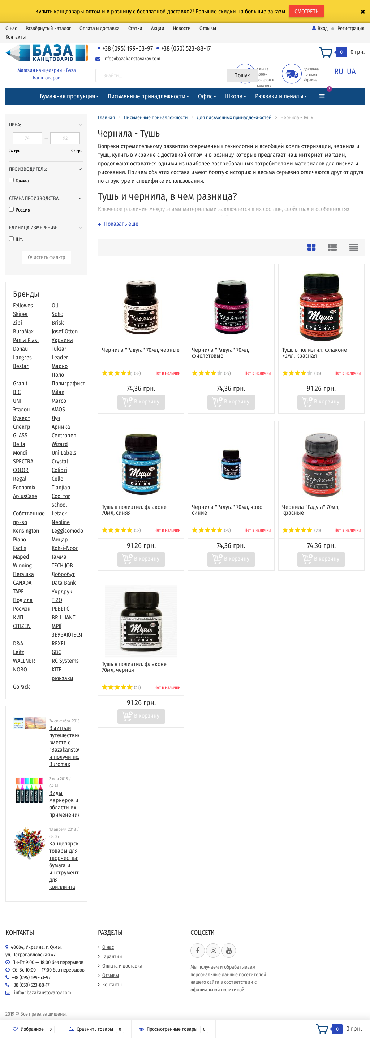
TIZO (57, 600)
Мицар (60, 539)
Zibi (17, 322)
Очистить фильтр (46, 257)
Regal (19, 478)
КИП (18, 617)
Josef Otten (65, 331)
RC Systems (65, 660)
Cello (57, 478)
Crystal (60, 461)
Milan (58, 392)
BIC (17, 392)
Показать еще (118, 223)
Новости (182, 28)
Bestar (21, 366)
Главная (106, 117)
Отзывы (207, 28)
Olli (56, 305)
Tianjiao (61, 487)
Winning (22, 565)
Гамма (19, 181)
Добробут (63, 574)
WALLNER (24, 660)
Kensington (26, 530)
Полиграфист (68, 383)
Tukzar (59, 348)
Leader (60, 357)
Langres (22, 357)
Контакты (15, 37)
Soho (57, 314)
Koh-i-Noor (65, 548)
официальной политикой (217, 990)
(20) (301, 530)
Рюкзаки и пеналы (279, 96)
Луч (56, 418)
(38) (121, 373)
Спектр (21, 426)
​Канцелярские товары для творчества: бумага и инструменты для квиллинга (67, 865)
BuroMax (23, 331)
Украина (62, 340)
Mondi (20, 452)
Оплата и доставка (99, 28)
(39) (211, 373)
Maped (21, 556)
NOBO (20, 669)
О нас (11, 28)
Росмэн (22, 608)
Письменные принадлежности (146, 96)
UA (351, 71)
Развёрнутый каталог (48, 28)
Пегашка (23, 574)
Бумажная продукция (67, 96)
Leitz (18, 652)
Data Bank (64, 582)
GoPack (21, 686)
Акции (157, 28)
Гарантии (112, 956)
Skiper (20, 314)
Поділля (23, 600)
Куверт (21, 418)
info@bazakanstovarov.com (131, 59)
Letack (59, 513)
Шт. (16, 239)
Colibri (59, 470)
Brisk (58, 322)
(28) (121, 530)
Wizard (60, 444)
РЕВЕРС (60, 608)
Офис (205, 96)
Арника (61, 426)
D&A (18, 643)
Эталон (21, 409)
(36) (301, 373)
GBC (56, 652)
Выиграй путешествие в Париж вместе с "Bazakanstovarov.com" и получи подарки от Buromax (76, 746)
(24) (121, 687)
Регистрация (351, 28)
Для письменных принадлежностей (234, 117)
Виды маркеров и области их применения (65, 804)
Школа (233, 96)
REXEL (59, 643)
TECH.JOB (62, 565)
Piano (19, 539)
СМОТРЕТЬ (306, 11)
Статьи (135, 28)
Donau (20, 348)
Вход (320, 28)
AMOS (58, 409)
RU (338, 71)
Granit (20, 383)
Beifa (19, 444)
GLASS (20, 435)
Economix (24, 487)
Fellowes (23, 305)
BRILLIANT (63, 617)
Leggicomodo (67, 530)
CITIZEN (22, 626)
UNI (17, 400)
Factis (19, 548)
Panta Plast (26, 340)
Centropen (64, 435)
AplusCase (25, 496)
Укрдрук (62, 591)
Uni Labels (64, 452)
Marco (59, 400)
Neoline (61, 522)
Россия (19, 210)
